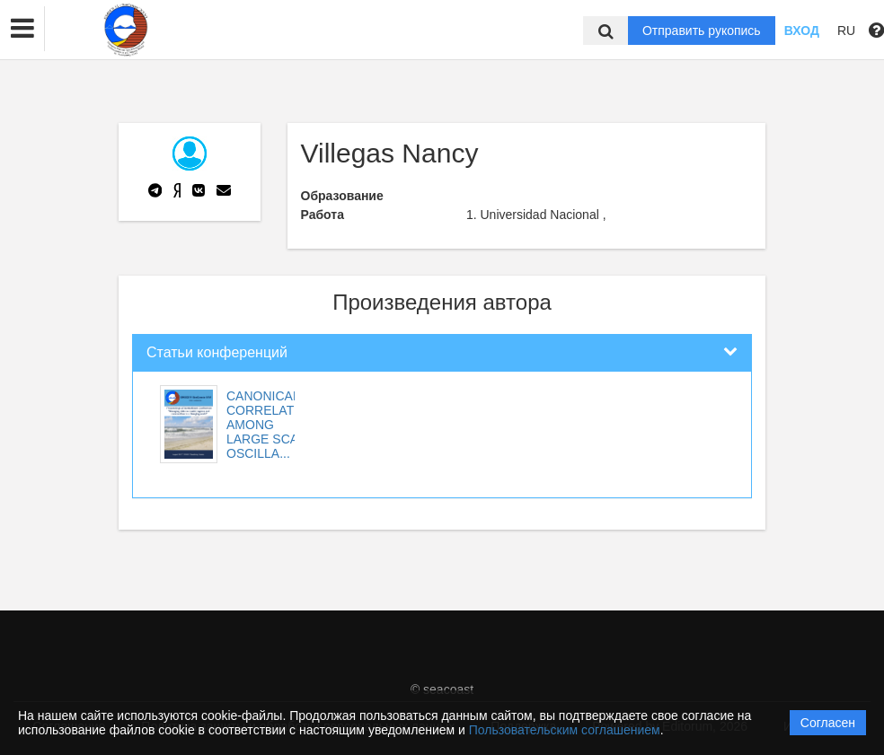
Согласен (827, 722)
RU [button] (846, 30)
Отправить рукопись (701, 30)
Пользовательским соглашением (564, 730)
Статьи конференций (216, 352)
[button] (22, 28)
